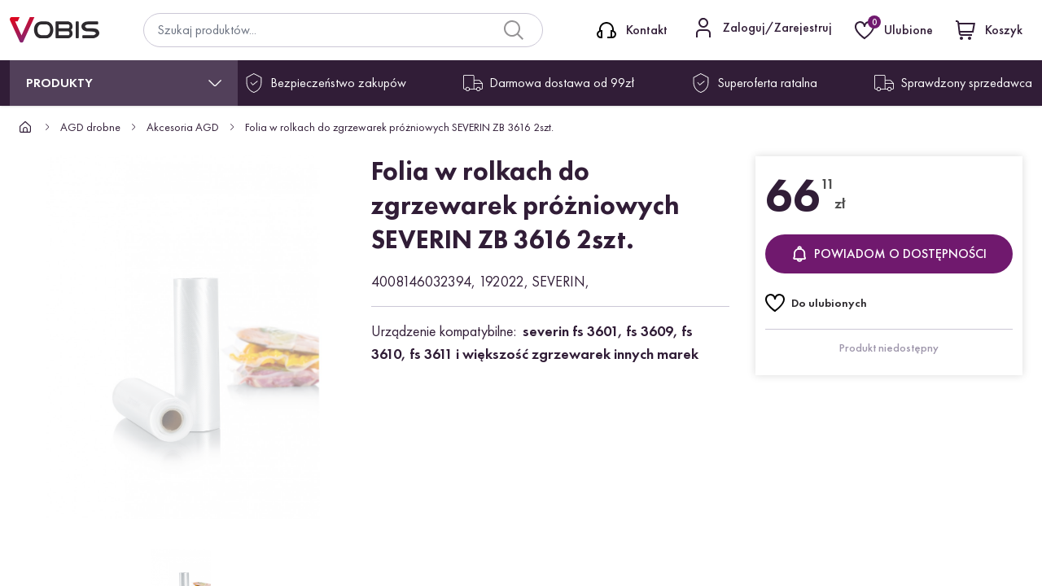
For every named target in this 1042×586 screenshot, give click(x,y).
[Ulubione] (895, 30)
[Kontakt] (632, 30)
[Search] (513, 30)
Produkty (59, 82)
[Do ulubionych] (816, 302)
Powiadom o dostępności (889, 253)
